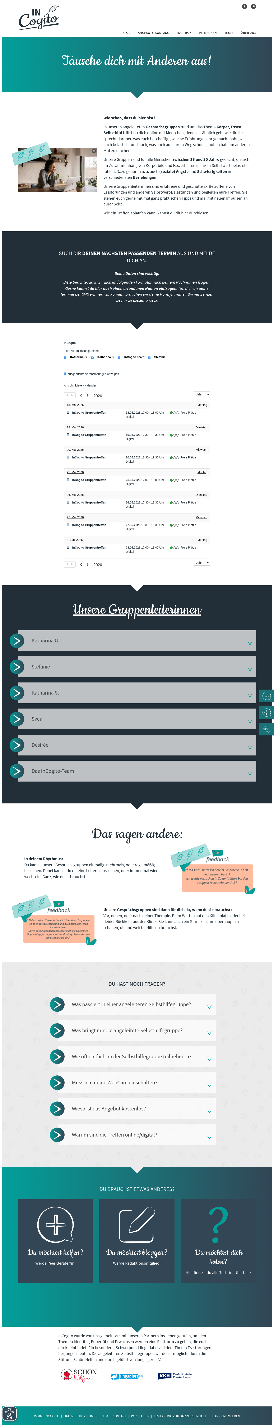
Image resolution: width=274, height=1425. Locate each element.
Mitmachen (208, 33)
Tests (228, 33)
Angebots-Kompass (153, 33)
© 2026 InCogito (46, 1416)
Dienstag (201, 427)
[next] (87, 395)
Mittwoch (201, 449)
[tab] (137, 640)
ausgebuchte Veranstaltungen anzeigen (91, 374)
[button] (137, 640)
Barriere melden (226, 1416)
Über (145, 1416)
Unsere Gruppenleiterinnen (127, 186)
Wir (134, 1416)
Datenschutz (75, 1416)
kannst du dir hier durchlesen (182, 213)
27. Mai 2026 (75, 517)
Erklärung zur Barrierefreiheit (181, 1416)
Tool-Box (183, 33)
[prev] (81, 395)
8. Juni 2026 (75, 539)
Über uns (248, 33)
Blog (126, 33)
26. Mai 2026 (75, 494)
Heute (70, 395)
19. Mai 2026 (75, 427)
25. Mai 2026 (75, 472)
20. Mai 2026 (75, 449)
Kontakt (119, 1416)
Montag (202, 405)
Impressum (99, 1416)
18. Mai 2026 (75, 405)
